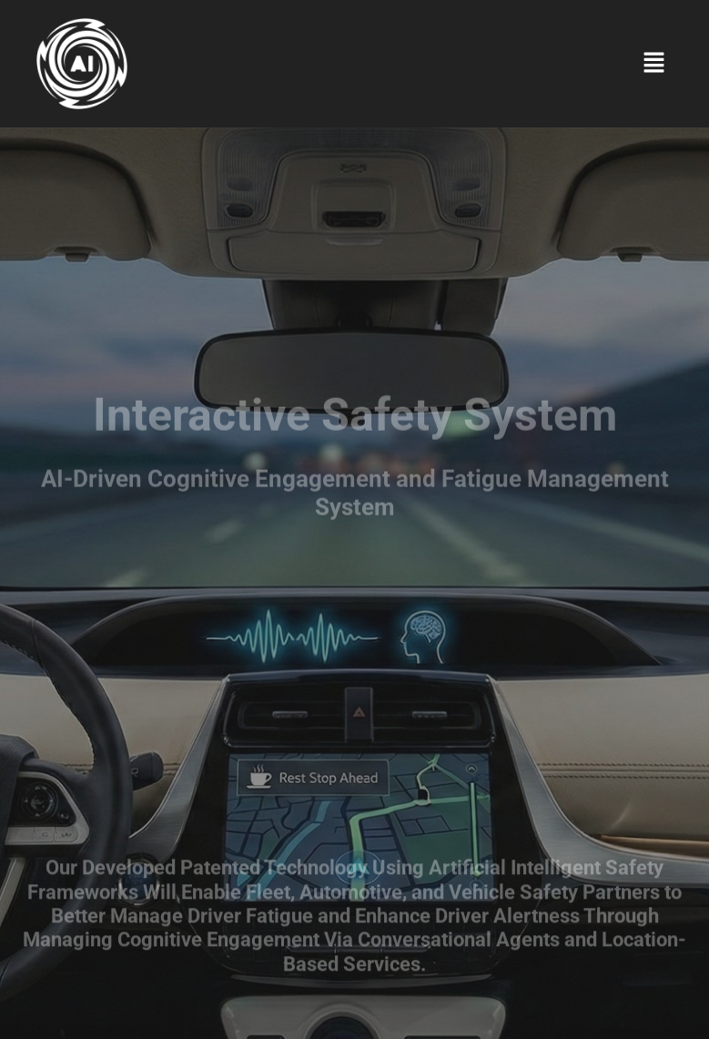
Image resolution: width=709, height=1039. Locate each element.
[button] (654, 63)
